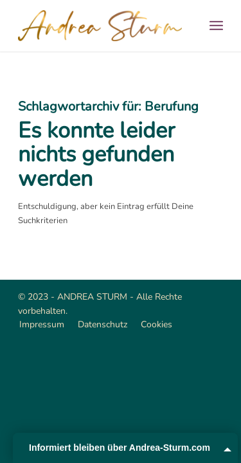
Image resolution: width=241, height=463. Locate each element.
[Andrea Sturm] (100, 25)
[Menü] (216, 25)
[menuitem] (216, 25)
